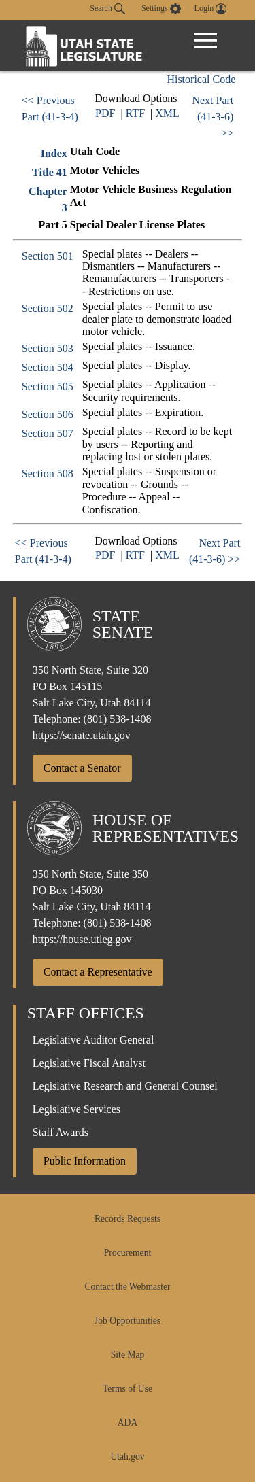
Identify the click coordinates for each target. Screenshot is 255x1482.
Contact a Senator (82, 768)
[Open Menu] (205, 41)
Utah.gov (127, 1456)
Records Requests (127, 1218)
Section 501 (47, 256)
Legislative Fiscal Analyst (89, 1063)
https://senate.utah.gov (82, 735)
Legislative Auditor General (93, 1040)
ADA (127, 1422)
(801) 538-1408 (118, 719)
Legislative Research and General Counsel (125, 1086)
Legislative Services (76, 1109)
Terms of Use (127, 1388)
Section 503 (47, 348)
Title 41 (49, 172)
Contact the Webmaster (127, 1286)
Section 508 (47, 473)
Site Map (127, 1354)
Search (107, 8)
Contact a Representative (98, 972)
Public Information (85, 1161)
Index (54, 153)
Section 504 (47, 367)
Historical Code (201, 79)
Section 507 (47, 433)
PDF (105, 113)
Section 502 (47, 308)
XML (167, 113)
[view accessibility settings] (161, 8)
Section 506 (47, 414)
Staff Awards (60, 1132)
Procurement (127, 1252)
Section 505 (47, 386)
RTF (135, 113)
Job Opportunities (127, 1320)
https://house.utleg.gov (82, 939)
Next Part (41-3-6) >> (212, 116)
